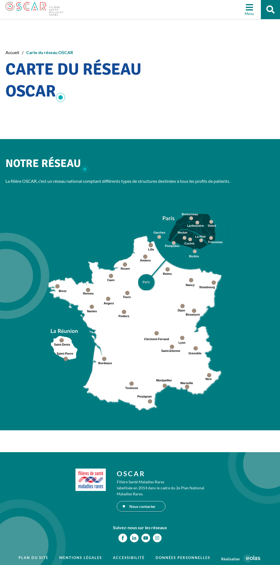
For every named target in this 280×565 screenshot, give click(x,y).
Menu (249, 13)
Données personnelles (183, 557)
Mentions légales (80, 557)
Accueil (12, 52)
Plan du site (33, 557)
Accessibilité (129, 557)
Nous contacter (142, 506)
